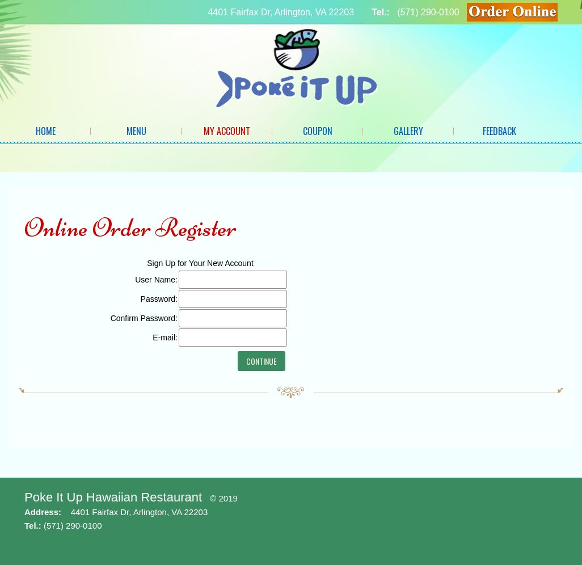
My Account (227, 131)
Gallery (408, 131)
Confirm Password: (144, 318)
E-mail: (165, 337)
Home (46, 131)
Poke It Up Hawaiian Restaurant (113, 497)
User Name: (156, 279)
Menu (136, 131)
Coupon (317, 131)
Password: (159, 298)
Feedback (499, 131)
